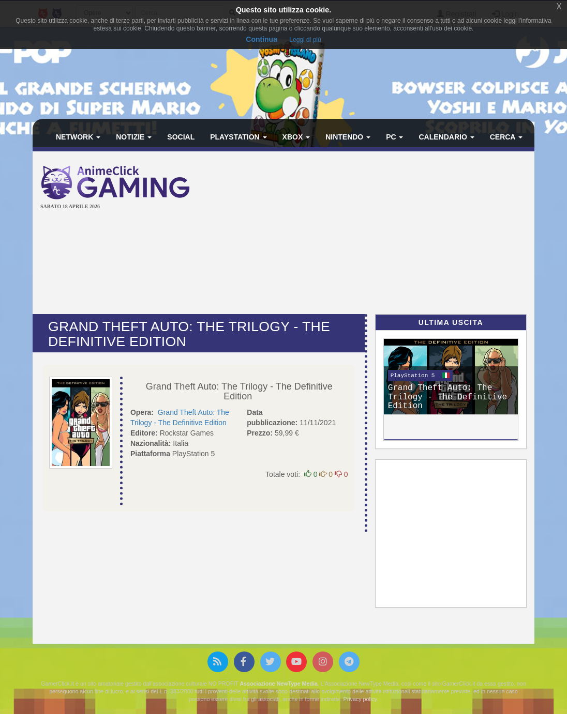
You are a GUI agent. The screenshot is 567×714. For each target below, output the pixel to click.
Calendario (446, 137)
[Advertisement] (386, 234)
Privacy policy (360, 699)
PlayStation (238, 137)
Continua (261, 39)
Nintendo (347, 137)
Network (78, 137)
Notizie (134, 137)
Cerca (506, 137)
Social (181, 137)
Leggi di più (305, 39)
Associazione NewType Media (279, 683)
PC (394, 137)
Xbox (296, 137)
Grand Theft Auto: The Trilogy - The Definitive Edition (239, 391)
